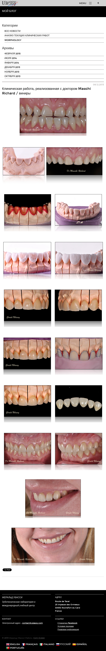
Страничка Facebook (67, 623)
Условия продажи (66, 626)
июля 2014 (11, 58)
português (15, 648)
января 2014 (12, 62)
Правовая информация (68, 629)
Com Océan (39, 638)
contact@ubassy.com (32, 623)
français (30, 644)
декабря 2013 (12, 67)
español (80, 644)
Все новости (12, 31)
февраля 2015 (12, 53)
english (13, 644)
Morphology (13, 40)
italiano (47, 644)
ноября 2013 (12, 71)
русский (63, 644)
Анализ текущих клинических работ (27, 35)
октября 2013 (12, 76)
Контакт (6, 619)
